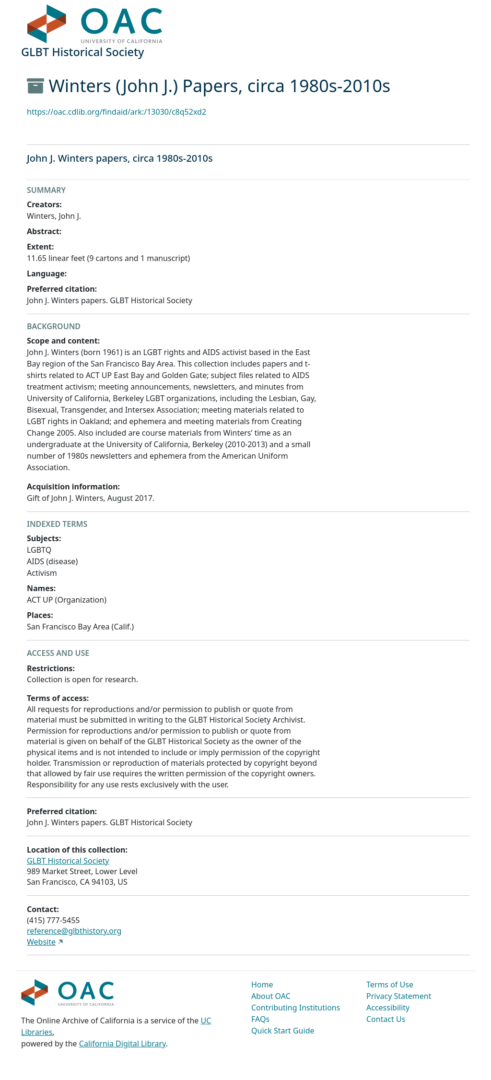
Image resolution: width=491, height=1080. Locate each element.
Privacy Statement (399, 996)
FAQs (260, 1019)
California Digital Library (122, 1043)
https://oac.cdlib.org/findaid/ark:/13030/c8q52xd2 (116, 112)
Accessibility (387, 1007)
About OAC (271, 996)
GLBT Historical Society (68, 860)
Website (41, 942)
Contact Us (385, 1019)
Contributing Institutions (295, 1007)
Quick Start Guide (283, 1030)
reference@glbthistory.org (74, 931)
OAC (95, 24)
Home (262, 984)
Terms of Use (389, 984)
